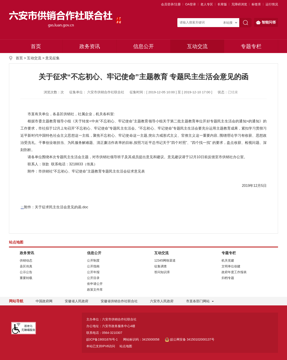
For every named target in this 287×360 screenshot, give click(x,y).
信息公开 (143, 46)
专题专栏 (251, 46)
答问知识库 (162, 272)
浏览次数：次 (54, 92)
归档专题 (228, 278)
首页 (36, 46)
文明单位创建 (231, 266)
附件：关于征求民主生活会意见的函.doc (54, 207)
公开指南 (93, 266)
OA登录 (190, 4)
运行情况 (271, 4)
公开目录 (93, 278)
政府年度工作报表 (234, 272)
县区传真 (26, 266)
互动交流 (197, 46)
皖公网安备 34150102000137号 (189, 339)
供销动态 (26, 260)
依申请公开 (95, 283)
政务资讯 (89, 46)
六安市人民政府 (162, 301)
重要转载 (26, 278)
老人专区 (206, 4)
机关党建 (228, 260)
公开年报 (93, 272)
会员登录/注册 (171, 4)
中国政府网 (44, 301)
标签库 (256, 4)
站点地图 (126, 346)
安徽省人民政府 (76, 301)
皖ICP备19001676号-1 (102, 339)
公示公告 (26, 272)
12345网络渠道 (165, 260)
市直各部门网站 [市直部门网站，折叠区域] (198, 301)
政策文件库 (95, 289)
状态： (228, 92)
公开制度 (93, 260)
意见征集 (52, 58)
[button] (222, 4)
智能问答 (266, 22)
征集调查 (160, 266)
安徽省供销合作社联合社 (119, 301)
